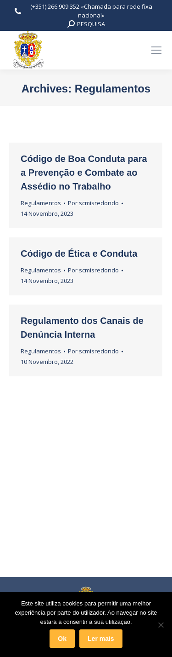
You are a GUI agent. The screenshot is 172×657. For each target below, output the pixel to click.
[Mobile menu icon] (156, 50)
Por (93, 203)
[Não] (160, 624)
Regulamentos (41, 203)
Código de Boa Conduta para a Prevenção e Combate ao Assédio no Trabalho (84, 172)
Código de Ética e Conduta (79, 253)
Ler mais (101, 638)
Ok (62, 638)
